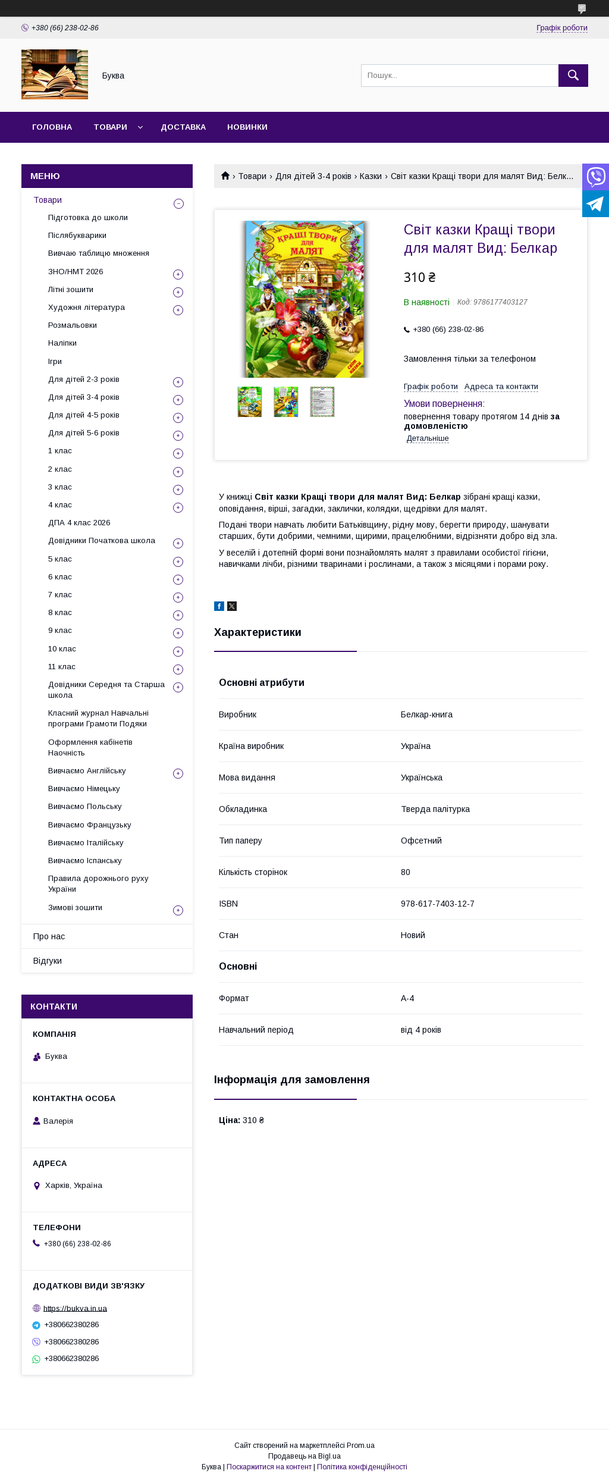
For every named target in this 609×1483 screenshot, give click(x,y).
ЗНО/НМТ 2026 (75, 271)
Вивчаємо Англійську (87, 770)
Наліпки (62, 342)
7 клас (60, 594)
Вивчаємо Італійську (86, 842)
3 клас (60, 486)
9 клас (60, 630)
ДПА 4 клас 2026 (79, 522)
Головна (52, 127)
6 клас (60, 576)
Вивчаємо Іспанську (85, 860)
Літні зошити (70, 289)
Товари (110, 127)
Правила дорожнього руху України (98, 883)
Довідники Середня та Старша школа (106, 690)
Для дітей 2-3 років (84, 379)
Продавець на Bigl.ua (304, 1456)
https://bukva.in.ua (75, 1307)
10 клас (62, 648)
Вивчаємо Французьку (89, 824)
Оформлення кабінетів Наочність (90, 747)
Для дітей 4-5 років (84, 414)
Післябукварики (77, 235)
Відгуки (47, 960)
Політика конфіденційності (362, 1467)
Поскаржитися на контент (269, 1467)
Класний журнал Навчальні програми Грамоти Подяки (98, 718)
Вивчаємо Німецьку (84, 788)
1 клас (60, 450)
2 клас (60, 469)
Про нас (49, 936)
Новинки (247, 127)
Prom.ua (361, 1445)
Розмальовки (72, 325)
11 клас (62, 666)
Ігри (55, 361)
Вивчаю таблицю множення (98, 253)
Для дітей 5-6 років (84, 432)
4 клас (60, 504)
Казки (371, 176)
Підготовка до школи (88, 217)
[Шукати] (573, 75)
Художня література (86, 307)
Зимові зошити (75, 907)
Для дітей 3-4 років (313, 176)
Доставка (183, 127)
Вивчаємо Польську (85, 806)
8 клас (60, 612)
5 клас (60, 558)
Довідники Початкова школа (101, 540)
